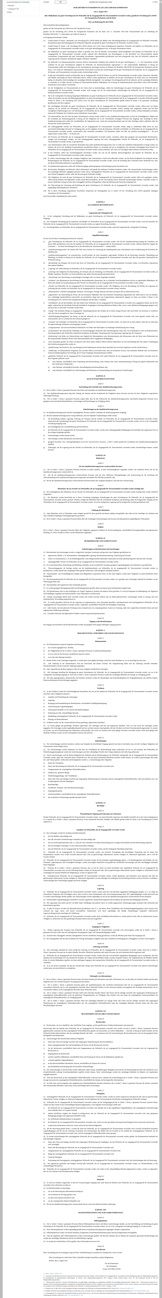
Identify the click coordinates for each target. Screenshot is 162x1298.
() (59, 34)
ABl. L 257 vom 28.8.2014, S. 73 (73, 1295)
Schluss (9, 12)
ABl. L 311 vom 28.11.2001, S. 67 (139, 1291)
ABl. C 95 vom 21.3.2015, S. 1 (124, 1288)
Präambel (10, 5)
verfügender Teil (13, 9)
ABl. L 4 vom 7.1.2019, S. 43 (53, 1273)
